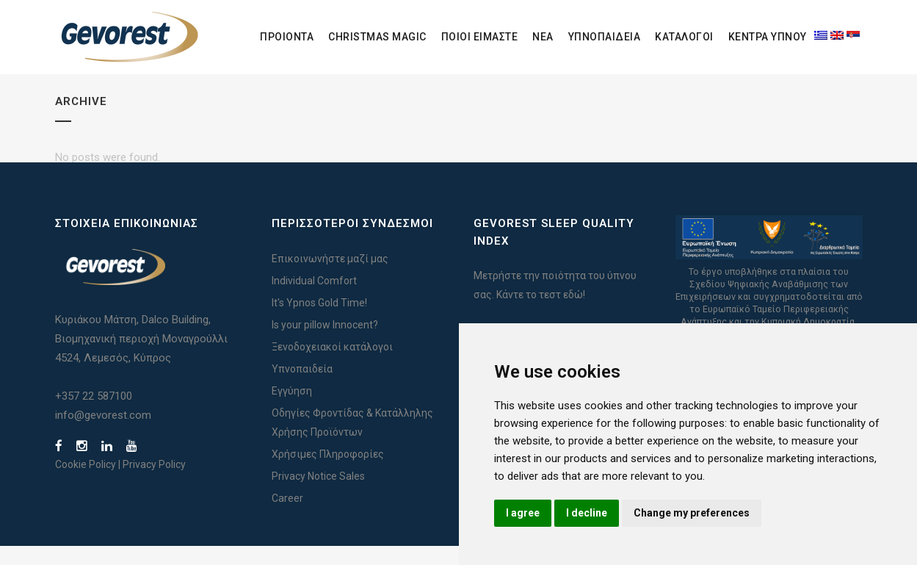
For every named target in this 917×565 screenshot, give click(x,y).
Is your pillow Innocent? (325, 344)
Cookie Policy (85, 483)
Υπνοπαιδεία (302, 388)
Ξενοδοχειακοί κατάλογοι (332, 366)
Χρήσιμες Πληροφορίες (328, 473)
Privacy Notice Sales (318, 495)
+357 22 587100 (93, 415)
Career (287, 517)
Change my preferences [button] (692, 513)
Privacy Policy (154, 483)
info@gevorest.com (103, 434)
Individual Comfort (314, 300)
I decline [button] (586, 513)
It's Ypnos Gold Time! (319, 322)
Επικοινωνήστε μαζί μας (330, 278)
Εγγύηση (292, 410)
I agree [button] (523, 513)
